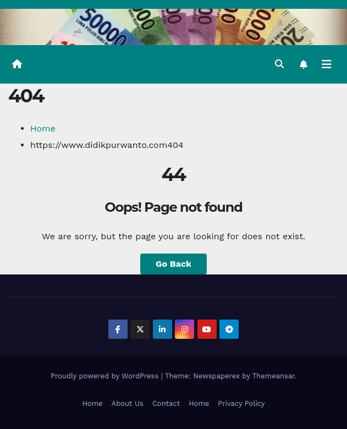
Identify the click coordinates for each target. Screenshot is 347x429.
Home (43, 128)
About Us (128, 403)
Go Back (173, 263)
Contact (166, 403)
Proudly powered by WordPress (106, 376)
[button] (279, 64)
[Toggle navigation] (327, 64)
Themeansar (273, 376)
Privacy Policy (241, 403)
